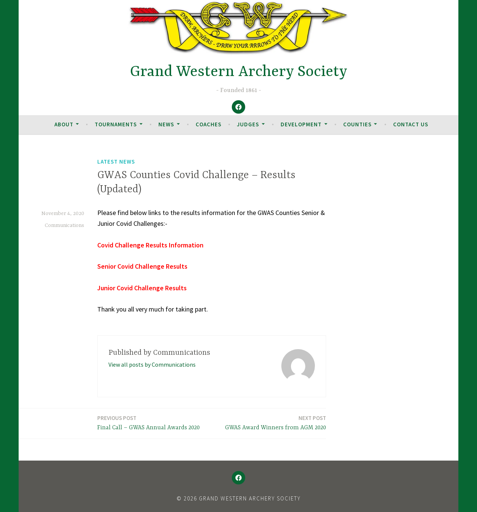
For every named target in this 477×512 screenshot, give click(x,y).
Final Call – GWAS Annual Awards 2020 (148, 422)
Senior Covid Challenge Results (142, 266)
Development (301, 124)
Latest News (116, 161)
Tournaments (116, 124)
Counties (357, 124)
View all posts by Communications (152, 364)
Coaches (208, 124)
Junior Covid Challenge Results (142, 288)
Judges (248, 124)
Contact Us (410, 124)
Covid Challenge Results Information (150, 245)
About (63, 124)
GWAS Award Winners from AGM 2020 (275, 422)
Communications (64, 225)
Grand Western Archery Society (238, 72)
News (166, 124)
